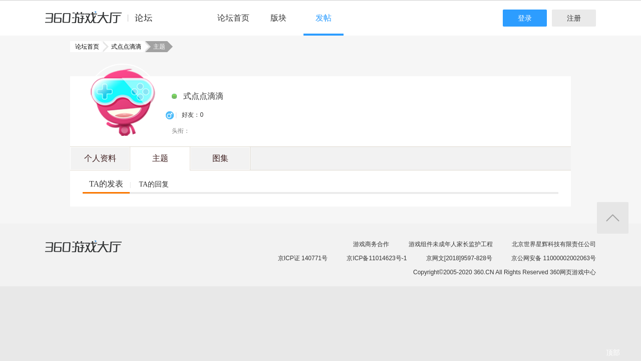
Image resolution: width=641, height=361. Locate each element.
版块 (278, 18)
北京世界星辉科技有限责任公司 (554, 244)
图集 (220, 158)
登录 (525, 18)
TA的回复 (154, 184)
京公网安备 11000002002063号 (553, 258)
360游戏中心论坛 (103, 22)
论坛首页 (233, 18)
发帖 (323, 18)
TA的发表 (106, 183)
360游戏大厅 (93, 252)
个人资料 (100, 158)
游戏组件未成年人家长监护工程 (451, 244)
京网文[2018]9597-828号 (459, 258)
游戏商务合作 (371, 244)
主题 (160, 158)
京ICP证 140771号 (303, 258)
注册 (574, 18)
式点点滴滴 (123, 46)
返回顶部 (612, 218)
